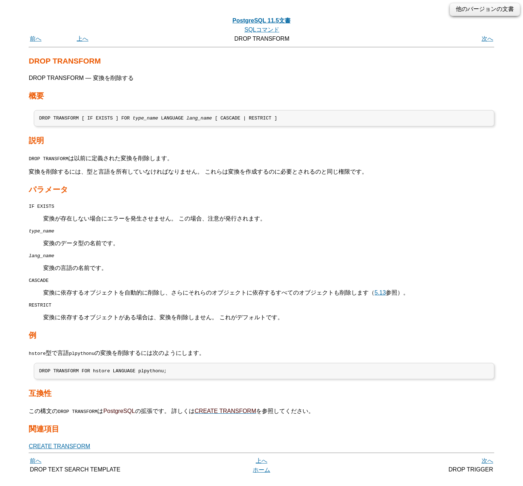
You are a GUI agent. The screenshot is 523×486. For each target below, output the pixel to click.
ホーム (261, 478)
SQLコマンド (261, 30)
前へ (35, 39)
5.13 (380, 298)
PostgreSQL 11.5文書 (261, 20)
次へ (487, 39)
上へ (82, 39)
